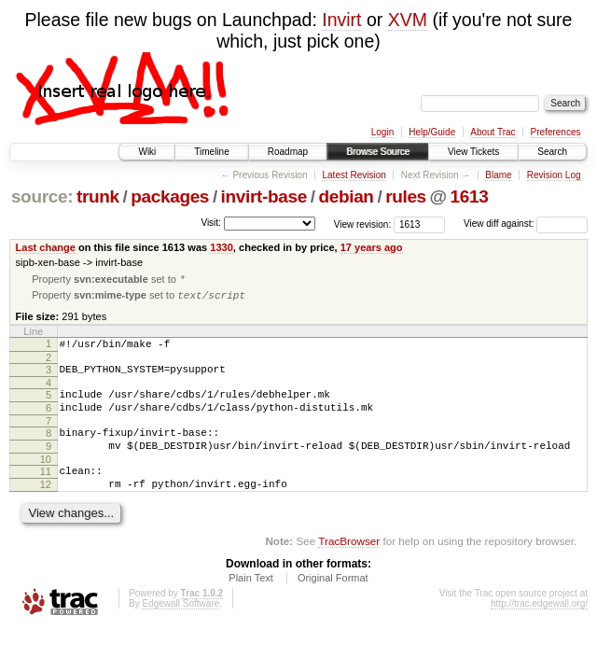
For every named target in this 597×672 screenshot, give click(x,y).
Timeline (211, 152)
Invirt (341, 19)
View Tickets (473, 152)
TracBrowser (349, 567)
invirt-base (264, 196)
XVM (407, 19)
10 (45, 479)
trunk (97, 196)
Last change (46, 247)
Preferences (556, 132)
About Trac (492, 132)
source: (42, 196)
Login (382, 132)
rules (405, 196)
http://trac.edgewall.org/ (539, 629)
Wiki (147, 152)
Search (552, 152)
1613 (470, 196)
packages (170, 196)
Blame (498, 175)
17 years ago (371, 247)
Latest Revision (353, 175)
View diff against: (526, 223)
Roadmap (288, 152)
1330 (221, 247)
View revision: (363, 223)
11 (45, 491)
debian (345, 196)
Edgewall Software (180, 629)
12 (45, 507)
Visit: (211, 222)
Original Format (333, 603)
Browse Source (378, 152)
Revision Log (554, 175)
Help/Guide (432, 132)
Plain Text (251, 603)
